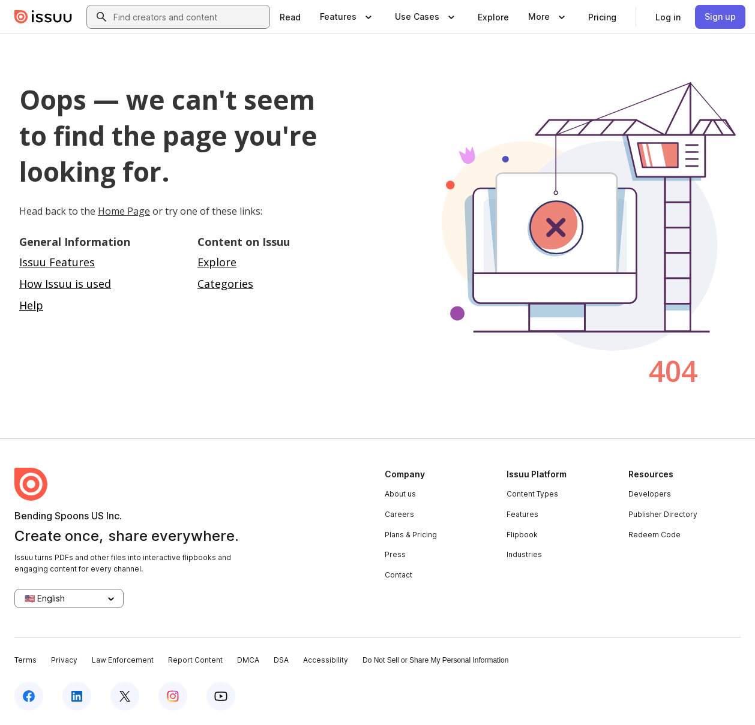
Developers (649, 493)
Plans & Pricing (411, 534)
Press (395, 554)
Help (31, 305)
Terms (25, 659)
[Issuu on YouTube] (220, 696)
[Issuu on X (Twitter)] (124, 696)
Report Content (195, 659)
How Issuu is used (65, 283)
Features (522, 514)
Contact (398, 574)
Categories (225, 283)
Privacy (64, 659)
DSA (281, 659)
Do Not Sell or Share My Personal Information (435, 660)
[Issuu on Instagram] (172, 696)
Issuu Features (57, 262)
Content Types (532, 493)
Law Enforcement (123, 659)
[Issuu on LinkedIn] (76, 696)
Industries (524, 554)
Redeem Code (654, 534)
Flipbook (522, 534)
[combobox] (189, 16)
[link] (290, 17)
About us (400, 493)
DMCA (248, 659)
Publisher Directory (662, 514)
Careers (399, 514)
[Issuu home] (43, 16)
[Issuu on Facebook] (28, 696)
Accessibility (325, 659)
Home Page (124, 211)
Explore (216, 262)
